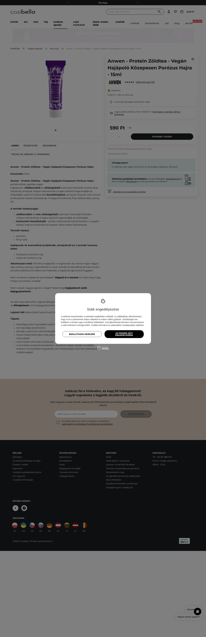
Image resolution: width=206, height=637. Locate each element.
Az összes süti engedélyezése (124, 334)
